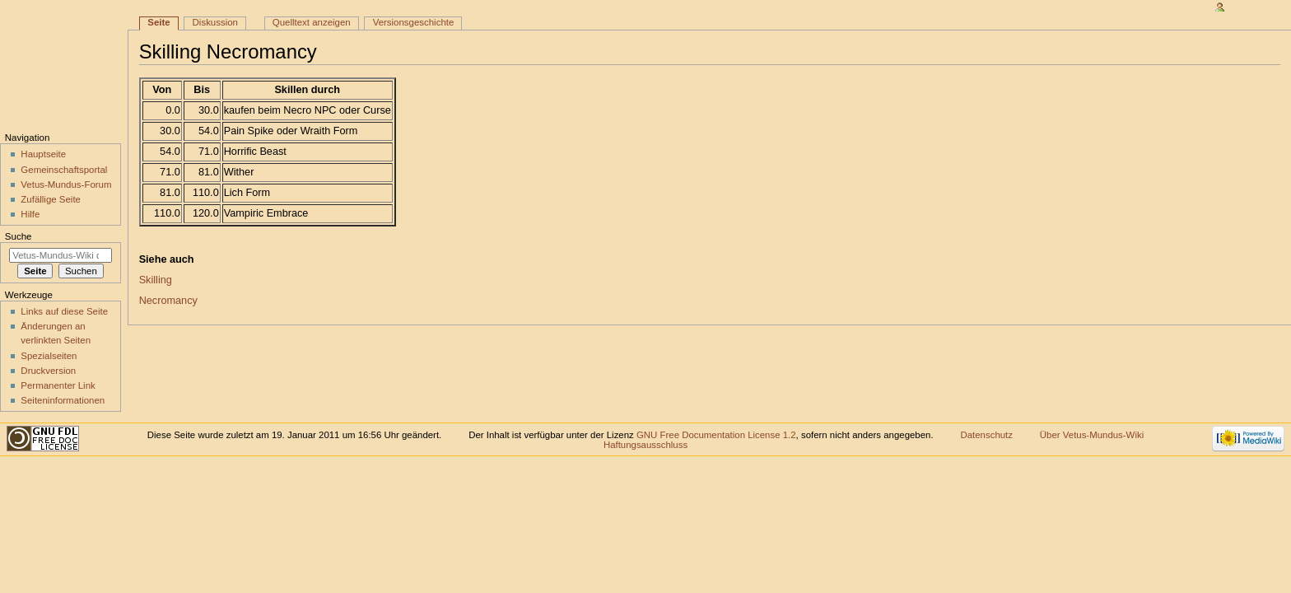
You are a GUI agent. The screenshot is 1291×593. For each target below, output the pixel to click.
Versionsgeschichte (413, 22)
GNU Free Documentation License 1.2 (716, 435)
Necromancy (168, 300)
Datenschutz (986, 435)
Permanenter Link (58, 385)
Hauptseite (43, 154)
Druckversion (48, 371)
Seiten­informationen (63, 400)
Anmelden (1251, 7)
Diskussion (215, 22)
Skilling (155, 280)
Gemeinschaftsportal (64, 170)
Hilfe (30, 214)
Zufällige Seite (51, 199)
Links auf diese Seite (64, 311)
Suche (18, 236)
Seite (158, 22)
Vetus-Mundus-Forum (66, 184)
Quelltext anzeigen (312, 22)
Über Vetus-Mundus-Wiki (1092, 435)
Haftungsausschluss (645, 445)
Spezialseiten (49, 356)
